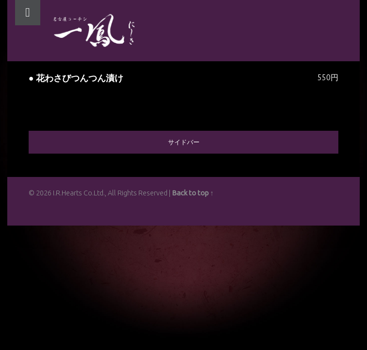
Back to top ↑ (193, 193)
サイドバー (184, 142)
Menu (27, 12)
